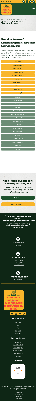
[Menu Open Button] (33, 9)
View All (18, 356)
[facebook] (23, 1)
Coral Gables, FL (18, 69)
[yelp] (33, 1)
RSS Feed (19, 399)
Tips (18, 328)
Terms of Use (18, 394)
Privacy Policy (18, 392)
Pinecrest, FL (18, 89)
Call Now (18, 198)
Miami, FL (18, 86)
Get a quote (19, 263)
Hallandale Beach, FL (18, 75)
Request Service (18, 204)
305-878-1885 (7, 2)
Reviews (18, 334)
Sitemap (18, 396)
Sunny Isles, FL (18, 93)
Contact (18, 322)
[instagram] (27, 1)
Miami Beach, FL (18, 82)
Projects (18, 331)
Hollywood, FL (18, 79)
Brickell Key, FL (18, 62)
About (18, 325)
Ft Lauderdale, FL (18, 72)
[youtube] (30, 1)
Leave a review (19, 265)
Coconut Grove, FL (18, 65)
